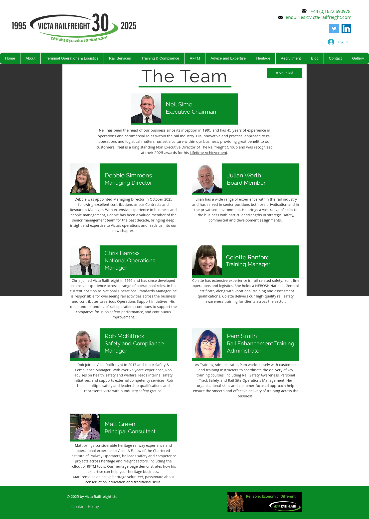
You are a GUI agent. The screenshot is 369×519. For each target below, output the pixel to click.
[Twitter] (334, 28)
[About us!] (284, 73)
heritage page (126, 466)
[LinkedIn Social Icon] (346, 28)
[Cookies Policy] (85, 506)
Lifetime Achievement (208, 152)
